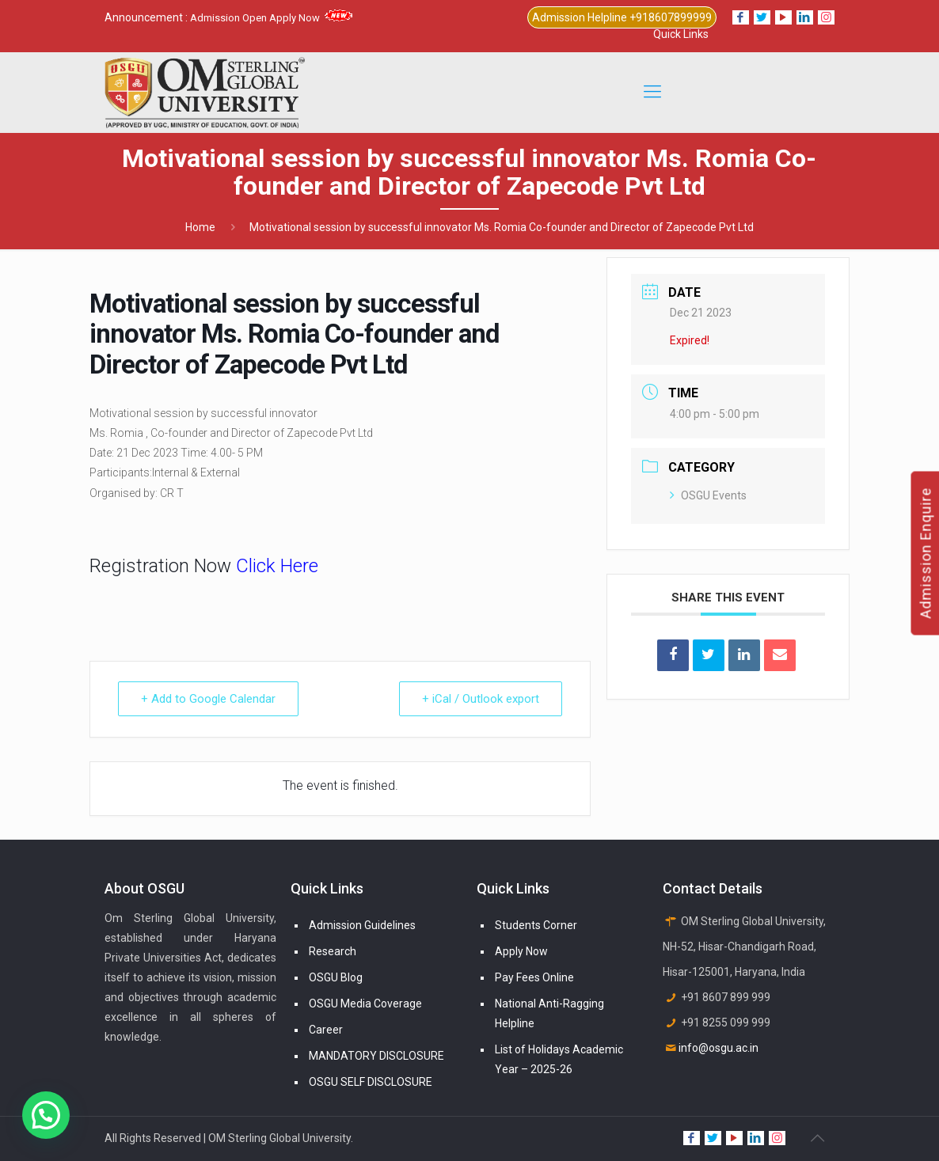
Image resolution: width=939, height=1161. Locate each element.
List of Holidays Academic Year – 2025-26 (559, 1059)
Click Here (277, 566)
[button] (46, 1115)
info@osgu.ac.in (718, 1047)
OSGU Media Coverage (365, 1003)
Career (326, 1029)
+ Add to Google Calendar (208, 699)
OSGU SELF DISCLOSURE (370, 1082)
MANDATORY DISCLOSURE (376, 1055)
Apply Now (521, 951)
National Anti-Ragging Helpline (549, 1013)
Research (332, 951)
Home (200, 227)
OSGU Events (708, 495)
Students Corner (536, 925)
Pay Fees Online (534, 977)
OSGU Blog (336, 977)
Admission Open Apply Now (271, 18)
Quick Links (681, 34)
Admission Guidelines (362, 925)
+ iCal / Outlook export (480, 699)
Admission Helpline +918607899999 (622, 17)
